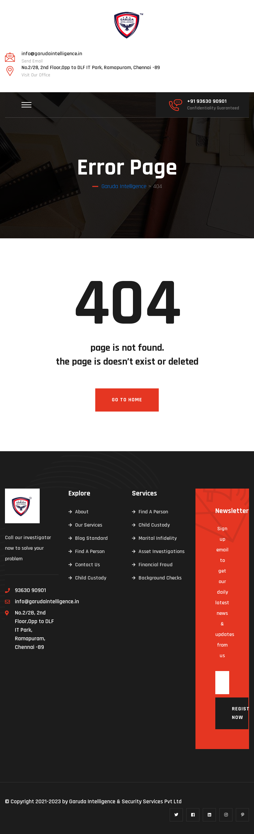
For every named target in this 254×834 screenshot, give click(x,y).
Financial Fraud (156, 564)
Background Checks (160, 578)
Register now (240, 713)
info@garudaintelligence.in (51, 54)
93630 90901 (30, 590)
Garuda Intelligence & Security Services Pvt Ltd (125, 801)
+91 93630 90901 (207, 101)
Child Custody (90, 578)
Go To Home (127, 399)
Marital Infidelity (158, 538)
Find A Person (90, 551)
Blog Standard (91, 538)
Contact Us (87, 564)
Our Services (88, 525)
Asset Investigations (162, 551)
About (82, 511)
